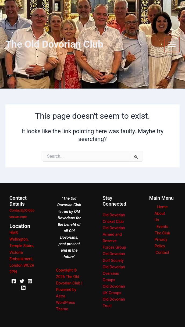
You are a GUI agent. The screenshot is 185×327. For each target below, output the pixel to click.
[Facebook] (13, 281)
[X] (21, 281)
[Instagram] (29, 281)
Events (162, 226)
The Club (162, 233)
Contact (162, 252)
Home (162, 207)
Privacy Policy (161, 242)
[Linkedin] (23, 287)
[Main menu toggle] (172, 44)
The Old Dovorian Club (54, 44)
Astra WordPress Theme (65, 302)
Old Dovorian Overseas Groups (114, 273)
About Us (160, 216)
